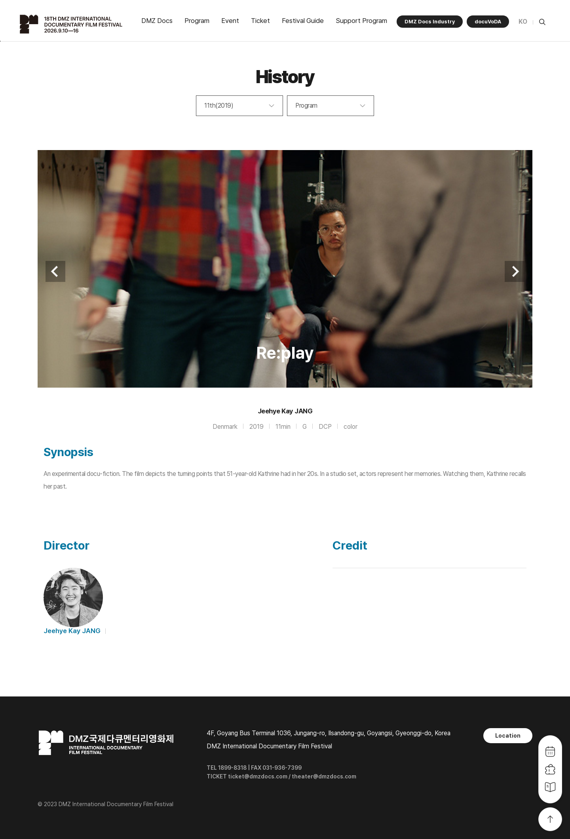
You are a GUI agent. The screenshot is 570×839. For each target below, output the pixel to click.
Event (230, 21)
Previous (55, 271)
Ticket (260, 21)
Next (514, 271)
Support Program (361, 21)
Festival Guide (303, 21)
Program (196, 21)
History (285, 77)
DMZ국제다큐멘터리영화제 (72, 24)
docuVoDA (488, 22)
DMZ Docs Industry (430, 22)
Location (508, 735)
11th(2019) (218, 105)
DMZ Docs (157, 21)
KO (523, 21)
